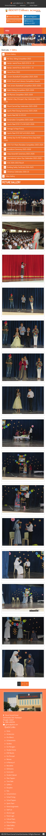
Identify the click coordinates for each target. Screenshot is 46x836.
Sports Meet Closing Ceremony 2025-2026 (20, 110)
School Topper (33, 5)
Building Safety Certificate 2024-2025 (19, 167)
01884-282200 (30, 3)
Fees (7, 791)
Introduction (9, 734)
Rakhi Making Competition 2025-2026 (19, 90)
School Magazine (30, 16)
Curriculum (9, 772)
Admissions (9, 769)
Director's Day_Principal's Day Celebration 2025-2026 (22, 100)
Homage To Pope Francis (14, 128)
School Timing (10, 797)
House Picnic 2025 (12, 72)
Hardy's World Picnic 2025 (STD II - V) (19, 67)
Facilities (8, 743)
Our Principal (9, 756)
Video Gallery (8, 176)
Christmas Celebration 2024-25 (16, 171)
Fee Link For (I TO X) (14, 21)
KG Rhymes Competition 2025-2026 (18, 94)
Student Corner (10, 750)
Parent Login (9, 816)
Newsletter (9, 765)
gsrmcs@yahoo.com (18, 3)
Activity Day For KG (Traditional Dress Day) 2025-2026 (22, 138)
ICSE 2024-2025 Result (14, 162)
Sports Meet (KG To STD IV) (15, 115)
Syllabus (8, 784)
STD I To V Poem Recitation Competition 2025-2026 (23, 145)
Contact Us (9, 828)
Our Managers (10, 747)
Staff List (8, 810)
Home (7, 731)
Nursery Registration (10, 5)
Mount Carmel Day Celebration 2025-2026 (20, 106)
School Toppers (10, 800)
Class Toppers (10, 778)
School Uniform (10, 794)
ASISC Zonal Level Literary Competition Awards (22, 81)
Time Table (9, 781)
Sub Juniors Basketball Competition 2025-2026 (22, 85)
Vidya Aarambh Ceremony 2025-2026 (19, 153)
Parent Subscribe (13, 16)
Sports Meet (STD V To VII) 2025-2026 (19, 124)
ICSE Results (9, 753)
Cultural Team (10, 819)
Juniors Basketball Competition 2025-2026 (21, 76)
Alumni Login (10, 813)
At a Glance (9, 737)
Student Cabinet (11, 775)
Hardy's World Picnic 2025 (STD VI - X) (19, 63)
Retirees (8, 759)
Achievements (10, 740)
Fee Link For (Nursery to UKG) (29, 22)
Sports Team (9, 803)
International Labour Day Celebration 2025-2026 (22, 158)
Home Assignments (11, 806)
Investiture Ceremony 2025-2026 (17, 149)
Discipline (8, 788)
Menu (7, 31)
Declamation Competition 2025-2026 (18, 119)
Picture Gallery (9, 54)
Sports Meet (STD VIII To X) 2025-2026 (19, 133)
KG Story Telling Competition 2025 (17, 58)
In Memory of (10, 762)
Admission (23, 5)
